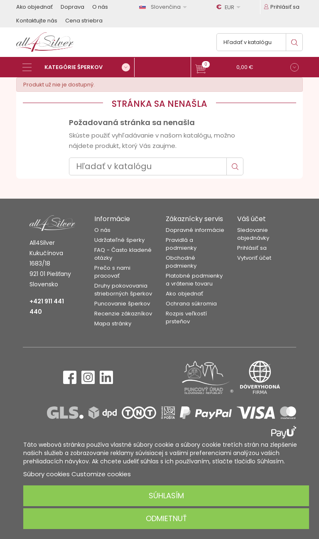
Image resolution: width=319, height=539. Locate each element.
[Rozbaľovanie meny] (230, 7)
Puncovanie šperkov (122, 304)
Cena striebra (84, 20)
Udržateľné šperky (119, 240)
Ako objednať (34, 6)
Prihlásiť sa (252, 248)
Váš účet (251, 219)
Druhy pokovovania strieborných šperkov (123, 290)
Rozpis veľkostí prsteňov (186, 317)
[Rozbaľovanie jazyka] (164, 7)
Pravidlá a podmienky (181, 244)
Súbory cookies (46, 474)
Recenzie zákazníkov (123, 313)
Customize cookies (101, 474)
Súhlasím (166, 495)
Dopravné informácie (195, 230)
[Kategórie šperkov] (78, 67)
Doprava (72, 6)
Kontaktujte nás (36, 20)
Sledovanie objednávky (253, 234)
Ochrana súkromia (191, 304)
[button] (247, 68)
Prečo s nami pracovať (112, 272)
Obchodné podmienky (181, 262)
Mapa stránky (112, 323)
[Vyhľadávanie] (259, 42)
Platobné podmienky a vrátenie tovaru (194, 280)
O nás (100, 6)
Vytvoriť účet (254, 258)
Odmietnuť (166, 518)
